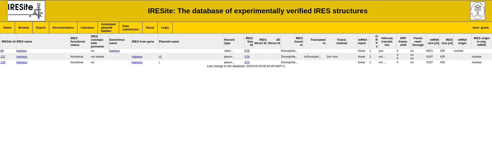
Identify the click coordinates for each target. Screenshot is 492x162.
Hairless (114, 50)
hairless (21, 50)
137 (2, 56)
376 (246, 56)
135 (2, 62)
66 (2, 50)
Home (7, 27)
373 (246, 62)
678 (246, 50)
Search (41, 27)
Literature (87, 27)
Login (165, 27)
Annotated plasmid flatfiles (108, 27)
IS (160, 56)
